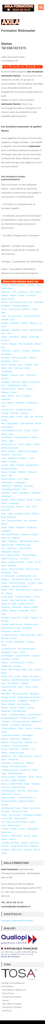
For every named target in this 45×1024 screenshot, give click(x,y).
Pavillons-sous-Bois (20, 746)
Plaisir (3, 614)
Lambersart (6, 496)
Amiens (14, 638)
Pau (25, 520)
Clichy (20, 728)
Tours (3, 406)
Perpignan (20, 527)
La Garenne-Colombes (10, 735)
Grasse (38, 292)
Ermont (22, 829)
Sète (18, 396)
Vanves (28, 728)
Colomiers (18, 368)
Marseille (5, 319)
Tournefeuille (6, 371)
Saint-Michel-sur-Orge (20, 680)
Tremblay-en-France (9, 770)
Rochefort (5, 340)
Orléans (34, 437)
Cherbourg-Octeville (9, 448)
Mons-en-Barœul (8, 479)
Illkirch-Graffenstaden (10, 534)
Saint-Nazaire (6, 437)
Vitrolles (24, 323)
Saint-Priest (12, 548)
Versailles (5, 617)
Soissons (31, 285)
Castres (9, 642)
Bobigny (4, 766)
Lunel (3, 403)
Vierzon (4, 344)
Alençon (20, 507)
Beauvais (11, 507)
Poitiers (30, 662)
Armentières (24, 493)
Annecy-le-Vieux (32, 569)
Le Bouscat (31, 375)
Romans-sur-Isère (19, 358)
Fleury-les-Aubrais (22, 437)
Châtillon (11, 704)
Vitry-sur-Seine (15, 815)
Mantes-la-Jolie (31, 624)
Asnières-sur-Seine (28, 718)
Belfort (4, 673)
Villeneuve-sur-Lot (8, 444)
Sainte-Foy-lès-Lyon (9, 558)
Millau (3, 313)
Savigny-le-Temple (9, 604)
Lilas (14, 756)
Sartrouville (23, 610)
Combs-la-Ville (7, 597)
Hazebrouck (6, 486)
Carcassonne (14, 309)
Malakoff (26, 739)
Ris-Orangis (34, 676)
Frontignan (26, 396)
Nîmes (4, 368)
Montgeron (34, 694)
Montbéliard (6, 354)
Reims (3, 451)
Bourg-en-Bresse (18, 285)
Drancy (4, 784)
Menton (4, 302)
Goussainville (32, 829)
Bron (3, 555)
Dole (26, 417)
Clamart (13, 708)
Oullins (3, 541)
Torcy (11, 590)
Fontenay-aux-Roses (21, 721)
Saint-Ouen (22, 777)
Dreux (20, 365)
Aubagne (5, 323)
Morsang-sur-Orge (20, 694)
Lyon (3, 548)
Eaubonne (34, 846)
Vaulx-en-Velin (25, 548)
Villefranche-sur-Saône (28, 541)
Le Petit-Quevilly (8, 576)
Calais (10, 513)
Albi (2, 642)
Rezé (11, 434)
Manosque (23, 292)
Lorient (31, 458)
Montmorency (14, 825)
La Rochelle (34, 337)
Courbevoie (15, 725)
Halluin (26, 479)
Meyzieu (16, 552)
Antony (4, 714)
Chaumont (5, 455)
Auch (22, 375)
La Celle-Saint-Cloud (9, 635)
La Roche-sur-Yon (17, 662)
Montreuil (25, 749)
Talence (21, 389)
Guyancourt (16, 617)
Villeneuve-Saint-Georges (17, 822)
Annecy (4, 569)
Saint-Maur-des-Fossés (11, 808)
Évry (11, 676)
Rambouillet (17, 607)
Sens (30, 669)
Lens (3, 520)
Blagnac (4, 375)
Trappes (34, 617)
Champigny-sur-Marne (32, 815)
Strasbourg (31, 527)
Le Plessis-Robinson (17, 714)
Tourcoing (28, 486)
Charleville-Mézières (20, 306)
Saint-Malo (20, 403)
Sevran (4, 749)
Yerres (28, 687)
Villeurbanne (6, 552)
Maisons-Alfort (21, 818)
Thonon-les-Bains (16, 569)
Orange (15, 659)
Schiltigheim (6, 531)
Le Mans (29, 562)
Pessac (29, 389)
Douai (14, 493)
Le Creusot (24, 558)
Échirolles (15, 413)
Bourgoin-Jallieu (8, 417)
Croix (24, 489)
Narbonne (26, 309)
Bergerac (36, 351)
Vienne (19, 417)
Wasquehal (35, 493)
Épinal (3, 669)
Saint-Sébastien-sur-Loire (11, 430)
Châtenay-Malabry (8, 728)
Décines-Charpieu (29, 555)
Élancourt (17, 631)
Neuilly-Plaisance (15, 773)
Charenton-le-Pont (19, 811)
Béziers (11, 396)
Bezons (27, 836)
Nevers (4, 472)
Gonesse (5, 836)
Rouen (37, 579)
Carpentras (5, 659)
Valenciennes (6, 482)
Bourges (13, 344)
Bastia (3, 853)
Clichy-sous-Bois (25, 756)
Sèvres (4, 732)
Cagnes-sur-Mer (8, 299)
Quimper (28, 365)
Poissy (33, 610)
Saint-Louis (5, 538)
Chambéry (12, 565)
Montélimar (6, 361)
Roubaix (12, 472)
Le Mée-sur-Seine (26, 604)
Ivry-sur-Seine (7, 818)
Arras (3, 513)
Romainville (13, 759)
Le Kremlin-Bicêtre (25, 798)
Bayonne (33, 520)
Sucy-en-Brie (35, 808)
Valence (32, 358)
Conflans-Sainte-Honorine (12, 624)
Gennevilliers (27, 735)
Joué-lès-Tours (7, 410)
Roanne (38, 423)
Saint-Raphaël (7, 656)
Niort (40, 635)
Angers (28, 444)
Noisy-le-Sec (18, 763)
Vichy (14, 292)
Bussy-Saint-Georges (18, 600)
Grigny (25, 676)
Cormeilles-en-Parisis (10, 843)
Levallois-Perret (34, 714)
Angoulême (14, 337)
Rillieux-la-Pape (13, 555)
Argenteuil (5, 849)
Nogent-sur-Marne (26, 801)
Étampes (24, 683)
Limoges (17, 666)
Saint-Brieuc (6, 351)
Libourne (4, 378)
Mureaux (13, 610)
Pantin (3, 773)
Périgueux (26, 351)
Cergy (3, 825)
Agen (11, 441)
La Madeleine (20, 482)
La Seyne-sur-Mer (22, 656)
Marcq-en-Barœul (17, 500)
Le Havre (31, 583)
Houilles (4, 610)
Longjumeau (23, 701)
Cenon (13, 392)
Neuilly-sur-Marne (18, 780)
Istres (3, 316)
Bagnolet (29, 742)
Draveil (17, 676)
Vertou (35, 430)
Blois (3, 423)
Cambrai (4, 500)
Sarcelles (28, 849)
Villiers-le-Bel (17, 849)
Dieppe (4, 583)
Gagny (27, 784)
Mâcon (4, 562)
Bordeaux (16, 382)
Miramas (33, 323)
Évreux (4, 365)
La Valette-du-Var (8, 649)
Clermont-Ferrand (14, 520)
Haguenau (25, 534)
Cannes (21, 295)
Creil (3, 507)
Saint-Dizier (16, 455)
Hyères (4, 645)
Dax (31, 417)
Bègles (25, 382)
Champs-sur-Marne (20, 586)
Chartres (12, 365)
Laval (3, 458)
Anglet (3, 527)
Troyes (4, 309)
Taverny (12, 839)
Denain (30, 500)
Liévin (27, 507)
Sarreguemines (32, 465)
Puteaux (4, 708)
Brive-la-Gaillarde (26, 344)
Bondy (31, 777)
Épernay (12, 451)
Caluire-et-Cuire (7, 545)
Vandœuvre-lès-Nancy (17, 458)
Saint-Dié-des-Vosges (17, 669)
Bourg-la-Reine (17, 742)
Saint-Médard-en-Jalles (17, 385)
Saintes (24, 337)
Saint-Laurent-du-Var (18, 302)
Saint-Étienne (12, 423)
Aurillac (4, 337)
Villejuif (4, 815)
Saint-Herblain (7, 427)
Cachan (4, 804)
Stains (34, 770)
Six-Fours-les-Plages (26, 649)
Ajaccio (37, 849)
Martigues (15, 323)
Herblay (14, 829)
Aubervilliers (6, 763)
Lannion (16, 351)
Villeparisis (5, 607)
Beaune (38, 344)
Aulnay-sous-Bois (16, 753)
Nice (31, 302)
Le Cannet (31, 295)
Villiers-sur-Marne (8, 798)
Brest (36, 365)
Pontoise (5, 829)
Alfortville (21, 791)
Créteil (32, 822)
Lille (10, 475)
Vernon (16, 361)
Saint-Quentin (6, 288)
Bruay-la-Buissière (8, 517)
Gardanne (16, 330)
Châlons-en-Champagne (27, 451)
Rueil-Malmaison (20, 711)
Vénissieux (13, 541)
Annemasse (6, 572)
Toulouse (14, 375)
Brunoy (4, 676)
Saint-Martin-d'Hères (24, 410)
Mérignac (5, 392)
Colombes (5, 721)
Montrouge (26, 725)
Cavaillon (35, 656)
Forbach (4, 465)
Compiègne (14, 503)
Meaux (9, 593)
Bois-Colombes (23, 704)
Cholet (21, 444)
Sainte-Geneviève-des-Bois (29, 697)
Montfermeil (25, 770)
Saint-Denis (6, 756)
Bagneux (5, 742)
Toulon (22, 652)
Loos (19, 479)
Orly (2, 822)
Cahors (4, 441)
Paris (15, 572)
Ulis (10, 690)
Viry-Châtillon (13, 683)
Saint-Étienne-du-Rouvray (22, 579)
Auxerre (38, 669)
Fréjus (15, 652)
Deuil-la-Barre (16, 836)
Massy (20, 687)
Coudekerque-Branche (10, 489)
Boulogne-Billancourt (10, 718)
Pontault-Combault (23, 597)
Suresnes (38, 728)
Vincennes (5, 811)
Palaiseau (5, 680)
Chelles (4, 590)
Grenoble (24, 413)
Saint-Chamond (26, 423)
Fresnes (17, 794)
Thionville (20, 465)
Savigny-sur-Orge (8, 701)
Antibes (13, 295)
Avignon (4, 662)
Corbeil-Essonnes (8, 687)
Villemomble (14, 749)
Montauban (19, 642)
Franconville (6, 832)
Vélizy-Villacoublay (28, 635)
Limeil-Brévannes (8, 791)
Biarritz (4, 524)
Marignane (5, 330)
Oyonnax (5, 285)
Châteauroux (32, 403)
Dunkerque (5, 493)
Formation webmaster (12, 920)
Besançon (5, 358)
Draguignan (6, 652)
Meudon (22, 708)
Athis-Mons (6, 694)
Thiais (25, 808)
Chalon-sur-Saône (16, 562)
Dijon (3, 347)
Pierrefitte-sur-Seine (18, 766)
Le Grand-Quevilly (24, 576)
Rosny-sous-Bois (8, 777)
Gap (31, 292)
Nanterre (5, 739)
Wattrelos (22, 472)
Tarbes (11, 527)
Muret (27, 368)
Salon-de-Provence (32, 316)
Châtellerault (6, 666)
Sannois (24, 843)
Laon (39, 285)
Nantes (4, 434)
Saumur (36, 444)
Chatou (26, 617)
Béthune (35, 513)
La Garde (30, 642)
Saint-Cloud (15, 739)
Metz (12, 465)
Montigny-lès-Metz (9, 468)
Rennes (11, 403)
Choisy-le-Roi (32, 791)
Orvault (27, 430)
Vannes (4, 462)
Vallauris (4, 295)
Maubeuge (17, 486)
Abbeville (5, 638)
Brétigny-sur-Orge (8, 697)
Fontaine (5, 413)
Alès (10, 368)
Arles (13, 319)
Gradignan (5, 382)
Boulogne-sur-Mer (22, 513)
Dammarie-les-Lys (23, 590)
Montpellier (5, 399)
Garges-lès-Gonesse (19, 846)
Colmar (35, 534)
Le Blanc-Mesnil (15, 784)
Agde (3, 396)
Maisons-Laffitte (31, 607)
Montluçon (5, 292)
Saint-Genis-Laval (23, 545)
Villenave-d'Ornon (8, 389)
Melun (32, 600)
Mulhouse (16, 538)
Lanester (13, 462)
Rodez (35, 309)
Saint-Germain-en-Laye (10, 628)
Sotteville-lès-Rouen (17, 583)
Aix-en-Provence (15, 316)
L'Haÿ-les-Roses (18, 787)
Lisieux (25, 330)
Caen (9, 333)
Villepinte (29, 763)
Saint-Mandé (6, 794)
